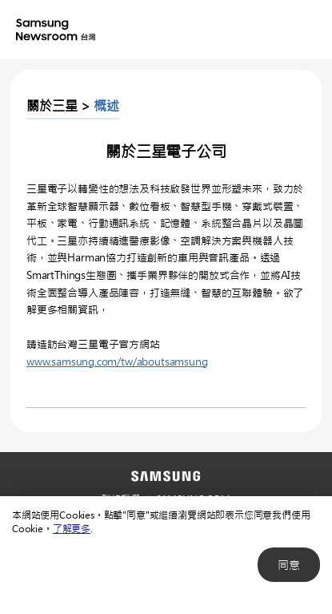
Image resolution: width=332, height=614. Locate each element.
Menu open (306, 30)
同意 (289, 564)
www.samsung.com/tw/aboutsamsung (116, 361)
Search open (274, 30)
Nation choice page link (242, 30)
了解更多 (71, 528)
